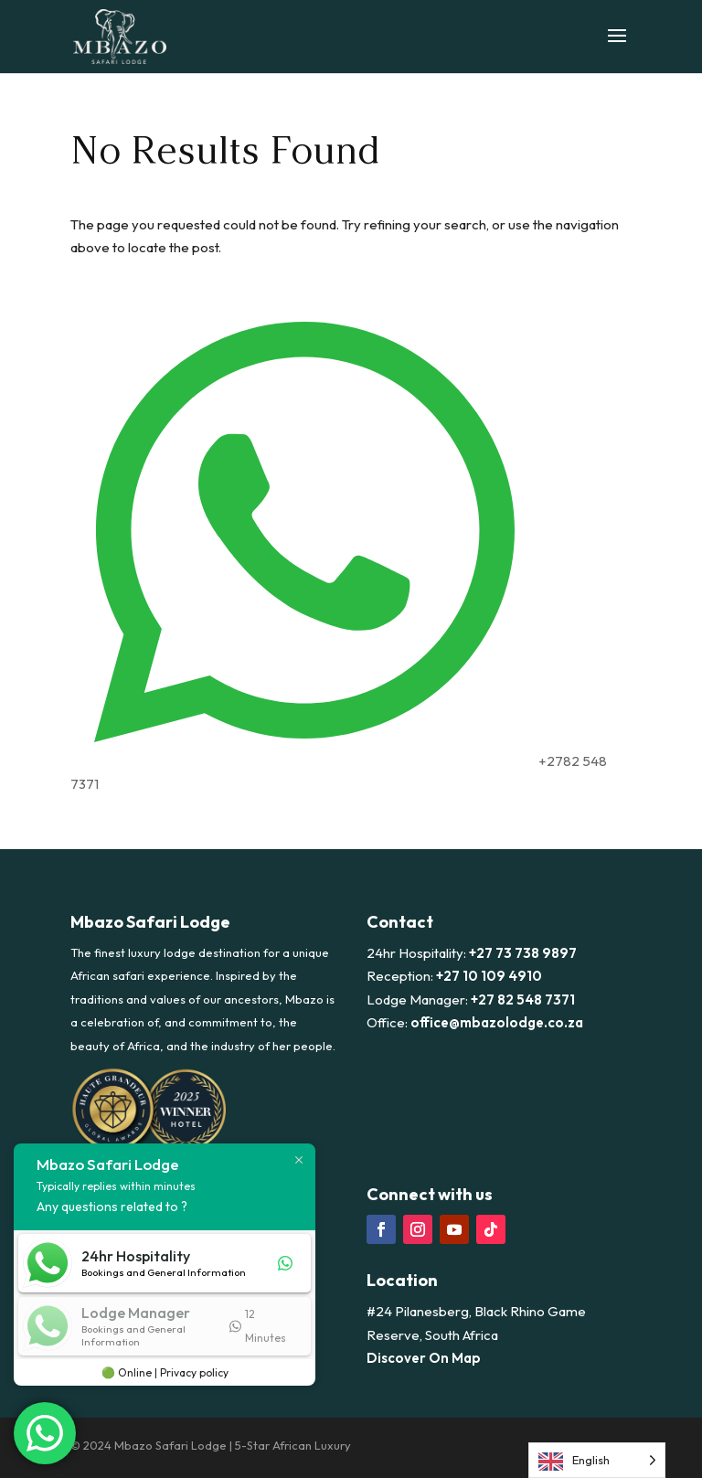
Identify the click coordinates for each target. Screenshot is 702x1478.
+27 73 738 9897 (523, 953)
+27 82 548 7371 (523, 999)
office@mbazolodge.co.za (496, 1022)
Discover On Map (424, 1357)
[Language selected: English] (596, 1460)
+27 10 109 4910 (489, 975)
